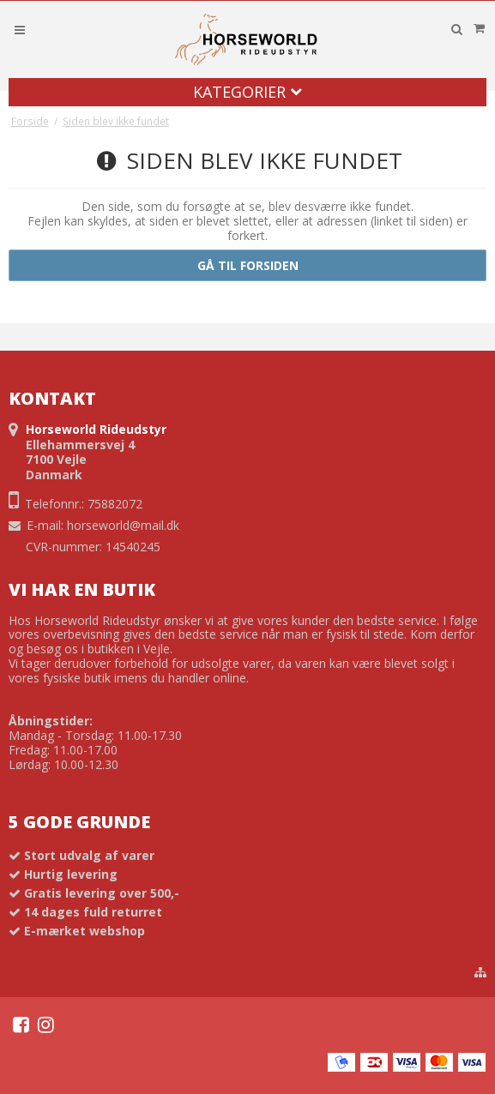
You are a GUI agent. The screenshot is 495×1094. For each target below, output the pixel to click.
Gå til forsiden (248, 265)
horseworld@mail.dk (123, 525)
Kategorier (247, 91)
